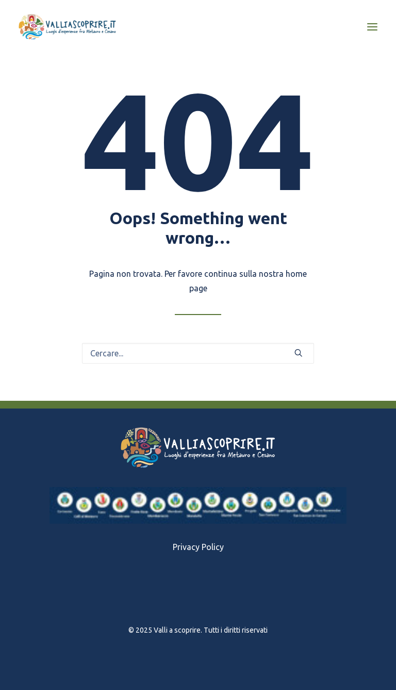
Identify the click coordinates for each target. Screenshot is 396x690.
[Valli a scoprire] (67, 27)
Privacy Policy (198, 547)
